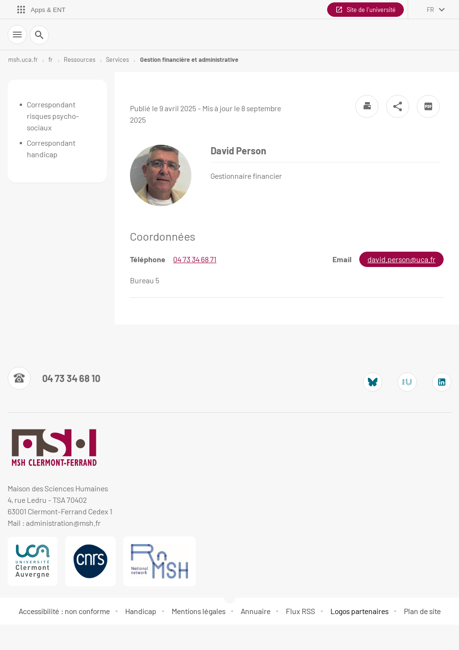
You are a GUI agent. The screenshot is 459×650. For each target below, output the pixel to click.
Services (117, 59)
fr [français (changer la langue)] (430, 9)
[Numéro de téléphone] (54, 378)
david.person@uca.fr (401, 259)
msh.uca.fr (23, 59)
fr (50, 59)
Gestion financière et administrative (189, 59)
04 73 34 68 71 (194, 259)
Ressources (79, 59)
